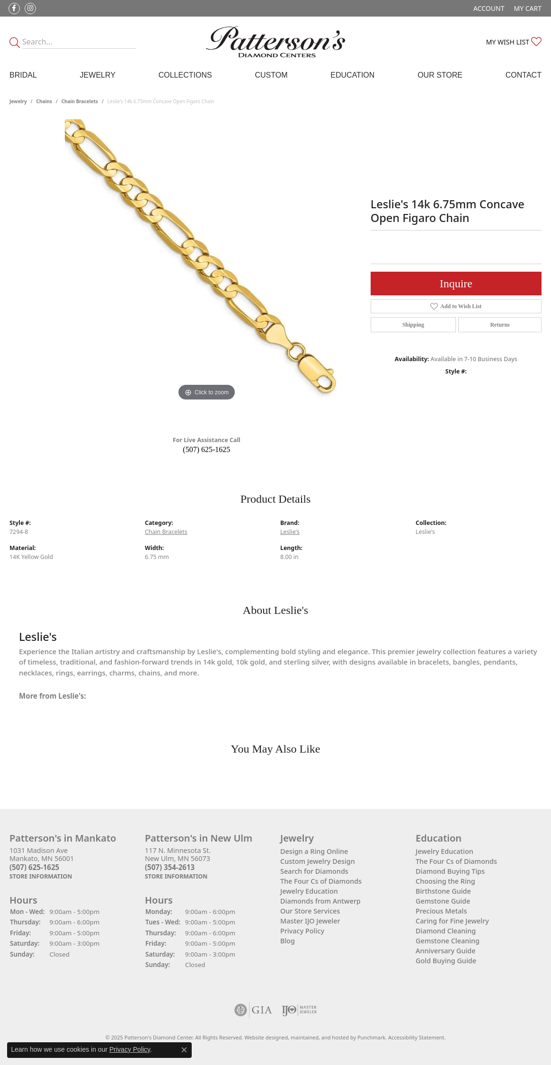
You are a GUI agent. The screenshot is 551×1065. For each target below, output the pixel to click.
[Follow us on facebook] (14, 8)
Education (352, 75)
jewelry (18, 101)
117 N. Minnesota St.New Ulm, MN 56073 (178, 863)
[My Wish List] (514, 42)
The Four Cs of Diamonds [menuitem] (321, 881)
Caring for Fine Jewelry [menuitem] (452, 920)
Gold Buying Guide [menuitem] (446, 960)
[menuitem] (253, 1010)
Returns (499, 324)
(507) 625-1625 (206, 449)
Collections (185, 75)
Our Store (440, 75)
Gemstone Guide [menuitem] (443, 900)
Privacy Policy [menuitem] (302, 930)
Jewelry (98, 75)
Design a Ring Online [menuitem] (314, 851)
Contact (524, 75)
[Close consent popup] (184, 1050)
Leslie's (290, 532)
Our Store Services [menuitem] (310, 910)
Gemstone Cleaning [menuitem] (448, 940)
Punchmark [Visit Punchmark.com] (371, 1037)
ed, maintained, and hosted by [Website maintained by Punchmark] (319, 1037)
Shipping (413, 324)
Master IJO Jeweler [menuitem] (310, 920)
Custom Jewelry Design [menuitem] (317, 861)
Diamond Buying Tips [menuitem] (450, 871)
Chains (44, 101)
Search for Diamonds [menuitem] (314, 871)
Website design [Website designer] (263, 1037)
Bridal (23, 75)
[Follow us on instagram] (30, 8)
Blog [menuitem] (287, 940)
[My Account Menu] (488, 8)
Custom (271, 75)
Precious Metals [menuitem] (441, 910)
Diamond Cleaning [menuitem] (446, 930)
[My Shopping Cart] (528, 8)
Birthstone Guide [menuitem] (443, 891)
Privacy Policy (129, 1049)
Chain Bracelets (80, 101)
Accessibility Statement (416, 1037)
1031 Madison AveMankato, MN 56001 (41, 863)
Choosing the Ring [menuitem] (445, 881)
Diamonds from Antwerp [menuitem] (320, 900)
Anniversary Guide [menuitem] (446, 950)
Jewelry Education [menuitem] (309, 891)
